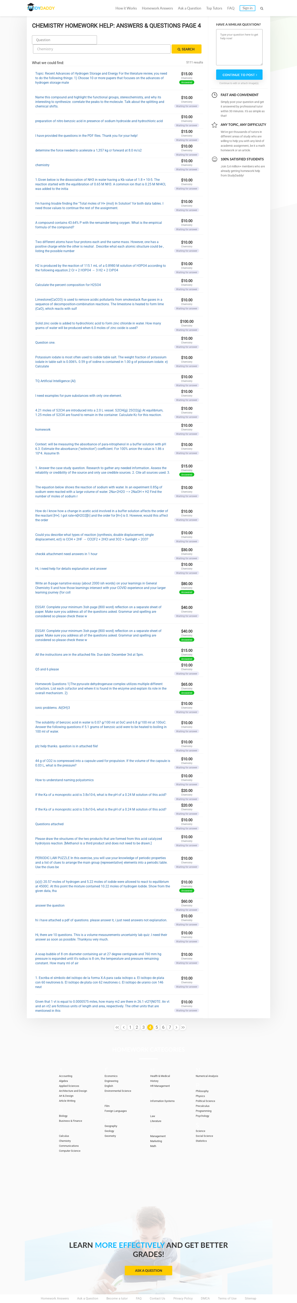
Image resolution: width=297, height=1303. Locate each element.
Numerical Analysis (209, 1064)
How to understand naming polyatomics (64, 768)
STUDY (48, 8)
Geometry (111, 1124)
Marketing (157, 1129)
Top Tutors (214, 8)
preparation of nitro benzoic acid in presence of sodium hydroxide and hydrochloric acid (99, 109)
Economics (112, 1064)
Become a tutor (117, 1287)
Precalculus (204, 1094)
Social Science (206, 1124)
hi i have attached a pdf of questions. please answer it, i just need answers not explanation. (101, 908)
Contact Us (157, 1287)
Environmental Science (120, 1079)
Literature (156, 1109)
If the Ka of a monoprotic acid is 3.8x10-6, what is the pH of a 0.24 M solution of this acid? (100, 783)
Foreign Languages (118, 1099)
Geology (110, 1119)
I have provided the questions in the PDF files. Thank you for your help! (86, 124)
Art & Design (67, 1084)
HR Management (161, 1074)
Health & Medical (162, 1064)
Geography (112, 1114)
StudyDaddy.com (158, 1292)
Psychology (204, 1104)
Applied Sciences (71, 1074)
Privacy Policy (183, 1287)
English (110, 1074)
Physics (201, 1084)
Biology (64, 1104)
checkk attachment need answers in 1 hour (66, 542)
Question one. (45, 331)
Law (153, 1104)
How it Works (126, 8)
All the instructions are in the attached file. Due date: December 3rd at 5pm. (89, 643)
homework (43, 418)
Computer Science (71, 1139)
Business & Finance (72, 1109)
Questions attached (49, 812)
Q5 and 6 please (47, 657)
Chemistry (66, 1129)
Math (153, 1134)
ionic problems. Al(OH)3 (52, 696)
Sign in (247, 8)
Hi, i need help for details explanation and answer (71, 557)
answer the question (50, 894)
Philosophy (203, 1079)
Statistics (202, 1129)
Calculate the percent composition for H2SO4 (68, 273)
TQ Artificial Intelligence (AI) (55, 369)
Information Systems (164, 1089)
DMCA (205, 1287)
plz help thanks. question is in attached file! (66, 734)
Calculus (65, 1124)
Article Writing (69, 1089)
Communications (71, 1134)
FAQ (231, 8)
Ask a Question (189, 8)
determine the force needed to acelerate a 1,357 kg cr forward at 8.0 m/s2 (88, 139)
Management (159, 1124)
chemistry (42, 153)
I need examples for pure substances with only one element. (78, 384)
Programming (205, 1099)
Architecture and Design (75, 1079)
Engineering (113, 1069)
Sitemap (250, 1287)
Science (201, 1119)
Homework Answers (157, 8)
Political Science (207, 1089)
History (155, 1069)
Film (108, 1094)
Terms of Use (227, 1287)
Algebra (64, 1069)
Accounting (67, 1064)
